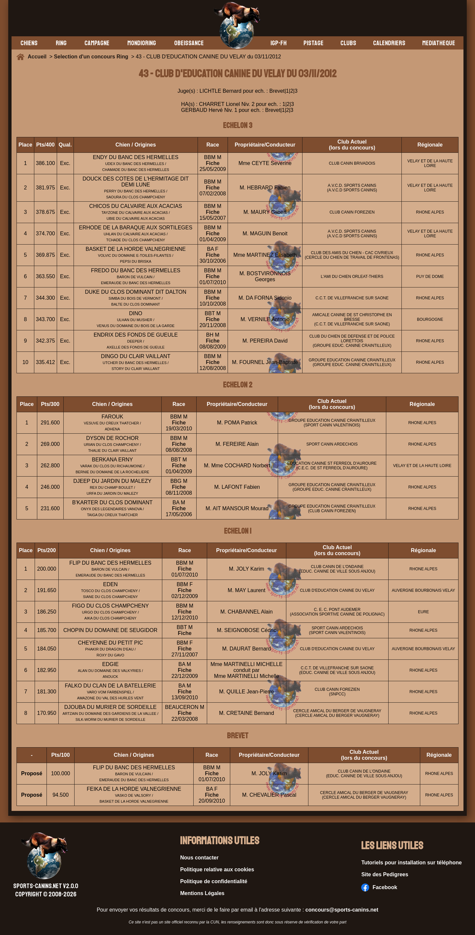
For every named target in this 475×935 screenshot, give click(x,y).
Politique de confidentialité (213, 881)
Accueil (38, 56)
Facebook (379, 887)
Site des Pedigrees (384, 874)
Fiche (213, 163)
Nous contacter (199, 857)
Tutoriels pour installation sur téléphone (411, 862)
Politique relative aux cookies (217, 869)
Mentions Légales (202, 893)
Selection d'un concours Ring (91, 56)
